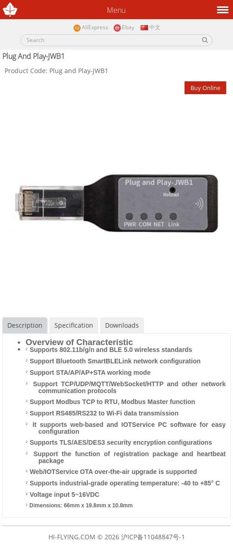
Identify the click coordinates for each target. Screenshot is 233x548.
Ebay (123, 27)
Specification (73, 325)
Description (24, 325)
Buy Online (205, 88)
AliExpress (90, 27)
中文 (149, 27)
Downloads (122, 325)
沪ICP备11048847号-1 (153, 536)
